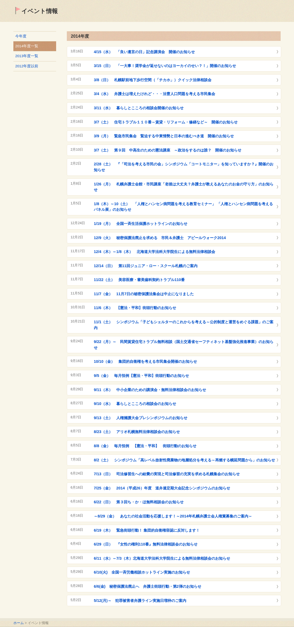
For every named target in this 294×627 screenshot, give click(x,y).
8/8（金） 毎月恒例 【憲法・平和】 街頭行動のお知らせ (145, 446)
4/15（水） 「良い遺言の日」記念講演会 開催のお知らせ (144, 52)
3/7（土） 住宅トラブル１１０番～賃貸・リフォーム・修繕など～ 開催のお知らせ (166, 122)
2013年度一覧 (26, 56)
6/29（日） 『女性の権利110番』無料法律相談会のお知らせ (146, 544)
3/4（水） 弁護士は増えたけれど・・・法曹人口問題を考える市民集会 (154, 94)
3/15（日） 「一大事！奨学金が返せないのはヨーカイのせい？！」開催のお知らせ (165, 66)
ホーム (18, 623)
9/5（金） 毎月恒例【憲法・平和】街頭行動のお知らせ (141, 375)
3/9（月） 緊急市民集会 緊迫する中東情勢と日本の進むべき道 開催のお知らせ (164, 136)
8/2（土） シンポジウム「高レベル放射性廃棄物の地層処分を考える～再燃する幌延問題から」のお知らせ (184, 460)
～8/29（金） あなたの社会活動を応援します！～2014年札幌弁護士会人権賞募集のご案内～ (173, 516)
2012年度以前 (26, 66)
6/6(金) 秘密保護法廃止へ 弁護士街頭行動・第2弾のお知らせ (147, 586)
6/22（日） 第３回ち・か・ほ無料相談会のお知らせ (139, 502)
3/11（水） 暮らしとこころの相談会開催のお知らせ (139, 108)
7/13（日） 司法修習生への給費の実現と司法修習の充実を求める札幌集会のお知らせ (167, 474)
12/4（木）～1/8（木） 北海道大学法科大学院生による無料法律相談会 (154, 252)
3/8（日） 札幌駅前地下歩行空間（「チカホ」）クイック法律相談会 (152, 80)
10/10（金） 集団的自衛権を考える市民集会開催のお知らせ (145, 361)
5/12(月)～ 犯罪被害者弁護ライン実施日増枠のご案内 (140, 600)
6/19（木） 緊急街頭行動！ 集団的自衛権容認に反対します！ (147, 530)
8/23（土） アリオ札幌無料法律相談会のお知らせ (137, 432)
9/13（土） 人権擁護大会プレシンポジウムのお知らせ (140, 418)
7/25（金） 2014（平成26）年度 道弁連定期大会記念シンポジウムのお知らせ (162, 488)
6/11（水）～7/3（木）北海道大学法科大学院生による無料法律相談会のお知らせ (162, 558)
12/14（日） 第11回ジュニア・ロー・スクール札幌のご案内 (146, 266)
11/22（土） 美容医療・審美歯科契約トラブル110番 (139, 280)
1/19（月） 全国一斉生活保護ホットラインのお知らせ (140, 223)
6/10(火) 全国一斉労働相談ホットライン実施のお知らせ (142, 572)
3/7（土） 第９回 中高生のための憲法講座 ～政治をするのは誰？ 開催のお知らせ (167, 150)
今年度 (20, 36)
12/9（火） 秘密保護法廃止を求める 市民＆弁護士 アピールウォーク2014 (160, 238)
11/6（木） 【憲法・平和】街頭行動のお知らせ (135, 308)
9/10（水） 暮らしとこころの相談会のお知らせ (135, 404)
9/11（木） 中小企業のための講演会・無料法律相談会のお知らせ (150, 390)
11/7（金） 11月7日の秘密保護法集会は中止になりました (144, 294)
